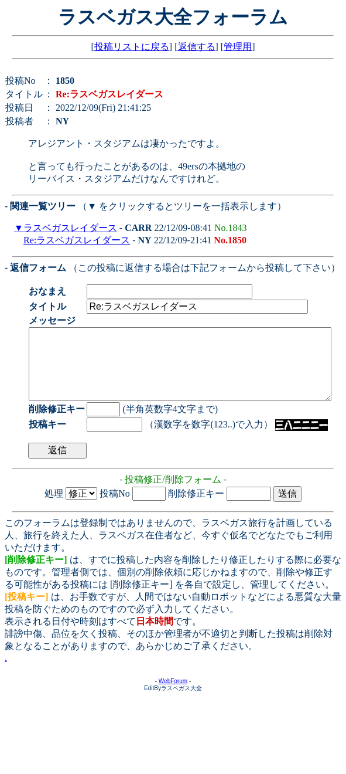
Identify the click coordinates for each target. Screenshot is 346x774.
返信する (196, 47)
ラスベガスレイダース (70, 228)
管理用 (238, 47)
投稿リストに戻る (131, 47)
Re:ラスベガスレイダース (76, 240)
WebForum (173, 695)
